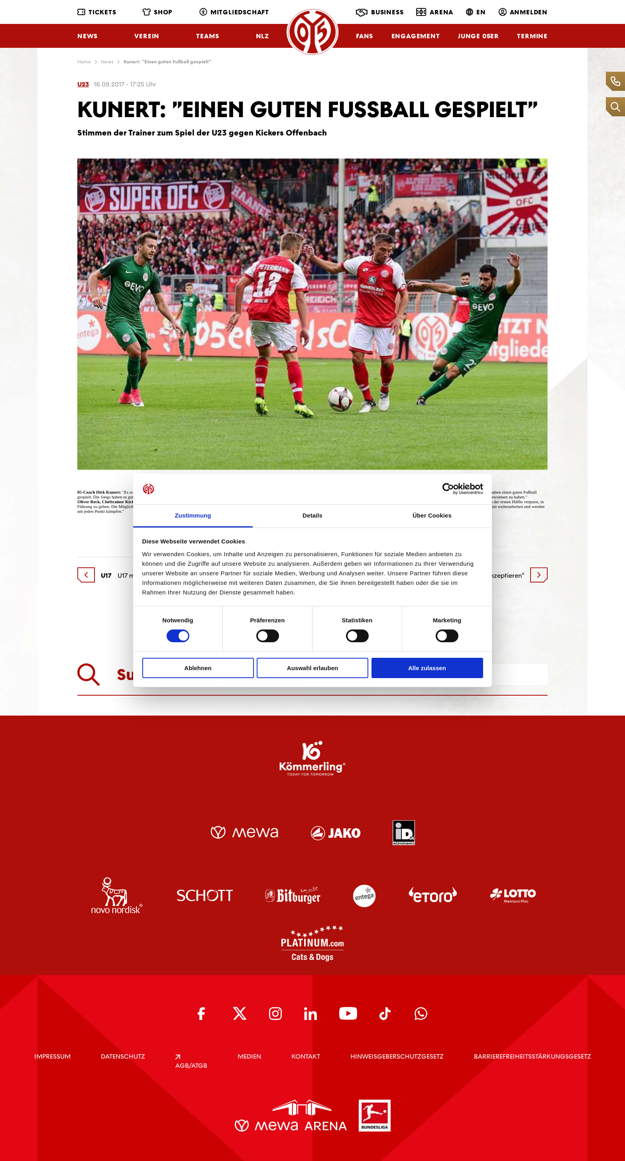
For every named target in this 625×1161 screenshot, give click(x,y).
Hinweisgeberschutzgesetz (397, 1056)
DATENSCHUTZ (123, 1056)
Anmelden (523, 12)
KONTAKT (305, 1056)
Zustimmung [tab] (193, 515)
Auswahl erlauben (312, 668)
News (87, 36)
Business (379, 13)
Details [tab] (312, 515)
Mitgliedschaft (234, 12)
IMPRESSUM (52, 1056)
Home (84, 62)
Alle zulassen (427, 668)
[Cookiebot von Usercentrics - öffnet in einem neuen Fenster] (448, 489)
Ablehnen (197, 668)
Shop (158, 12)
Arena (434, 12)
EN (476, 12)
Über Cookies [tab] (432, 515)
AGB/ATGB (191, 1062)
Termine (532, 36)
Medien (249, 1056)
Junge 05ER (478, 36)
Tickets (96, 12)
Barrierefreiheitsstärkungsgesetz (532, 1056)
